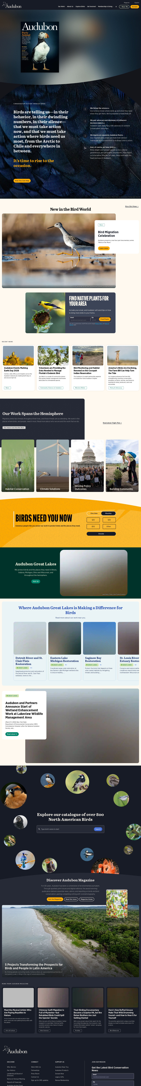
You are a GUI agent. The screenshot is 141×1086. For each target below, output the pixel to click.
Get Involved (91, 6)
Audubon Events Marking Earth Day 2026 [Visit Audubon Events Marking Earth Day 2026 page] (18, 368)
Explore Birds (80, 6)
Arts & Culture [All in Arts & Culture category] (10, 1030)
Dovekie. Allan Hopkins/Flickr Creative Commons (128, 849)
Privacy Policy (98, 323)
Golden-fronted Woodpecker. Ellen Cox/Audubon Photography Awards (49, 865)
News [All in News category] (7, 388)
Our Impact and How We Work (14, 427)
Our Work (61, 6)
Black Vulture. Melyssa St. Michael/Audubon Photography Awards (20, 822)
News (101, 225)
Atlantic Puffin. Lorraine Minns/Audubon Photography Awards (48, 780)
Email (72, 317)
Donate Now (59, 1074)
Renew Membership (62, 1080)
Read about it (12, 734)
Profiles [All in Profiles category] (77, 1030)
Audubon (12, 5)
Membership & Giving (105, 6)
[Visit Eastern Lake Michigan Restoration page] (64, 651)
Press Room (35, 1074)
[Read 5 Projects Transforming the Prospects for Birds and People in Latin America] (70, 941)
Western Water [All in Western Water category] (80, 388)
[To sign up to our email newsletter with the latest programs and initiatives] (79, 319)
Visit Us (36, 581)
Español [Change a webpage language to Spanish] (137, 2)
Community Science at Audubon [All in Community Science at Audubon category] (51, 388)
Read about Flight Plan (111, 423)
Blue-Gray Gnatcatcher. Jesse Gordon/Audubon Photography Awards (121, 798)
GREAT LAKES (22, 668)
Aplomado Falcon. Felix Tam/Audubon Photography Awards (13, 795)
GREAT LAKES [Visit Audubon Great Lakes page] (12, 696)
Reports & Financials (14, 1082)
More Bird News (131, 206)
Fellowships (35, 1070)
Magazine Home (87, 899)
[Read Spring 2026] (116, 903)
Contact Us (35, 1077)
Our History (11, 1070)
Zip (93, 317)
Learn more (104, 248)
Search (116, 6)
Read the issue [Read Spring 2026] (71, 899)
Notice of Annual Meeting (16, 1079)
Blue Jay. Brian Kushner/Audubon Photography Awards (25, 860)
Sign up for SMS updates (39, 1080)
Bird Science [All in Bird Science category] (44, 1030)
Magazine (126, 2)
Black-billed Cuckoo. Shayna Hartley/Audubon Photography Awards (10, 840)
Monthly (108, 513)
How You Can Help (22, 181)
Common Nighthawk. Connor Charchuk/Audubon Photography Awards (113, 780)
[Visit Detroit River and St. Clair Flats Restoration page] (30, 651)
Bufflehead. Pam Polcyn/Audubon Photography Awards (87, 854)
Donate (134, 7)
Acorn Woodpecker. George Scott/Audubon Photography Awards (77, 782)
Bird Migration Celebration (108, 234)
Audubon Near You (62, 1067)
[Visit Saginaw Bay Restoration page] (99, 651)
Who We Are (11, 1067)
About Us (70, 6)
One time (94, 513)
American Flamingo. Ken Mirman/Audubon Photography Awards (105, 871)
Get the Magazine (55, 899)
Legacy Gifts (59, 1077)
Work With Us (36, 1067)
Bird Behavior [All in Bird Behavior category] (114, 1030)
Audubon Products (61, 1070)
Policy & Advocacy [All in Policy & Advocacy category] (116, 388)
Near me (125, 7)
